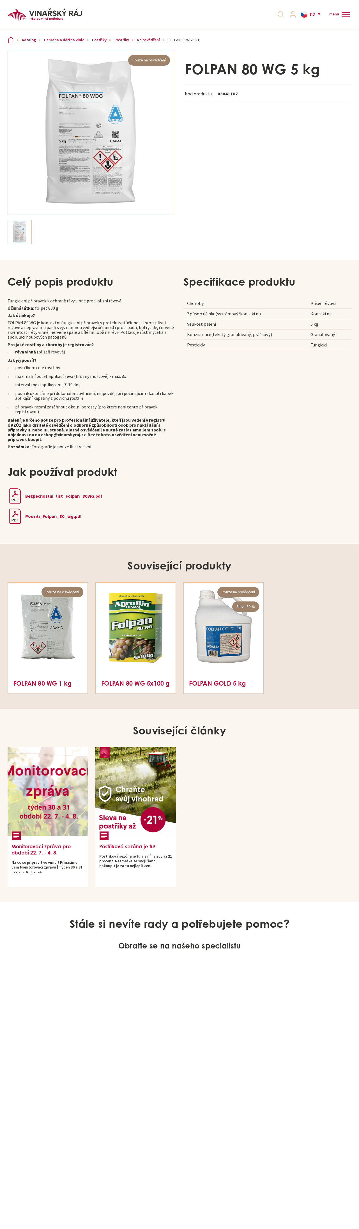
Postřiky (99, 44)
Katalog (29, 44)
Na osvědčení (148, 44)
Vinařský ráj (11, 44)
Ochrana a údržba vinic (64, 44)
